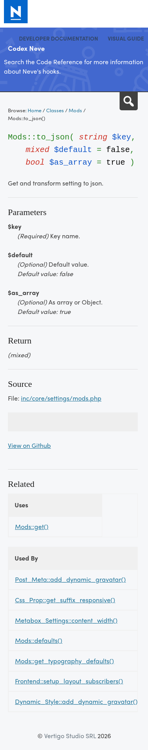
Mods (75, 110)
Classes (55, 110)
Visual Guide (126, 38)
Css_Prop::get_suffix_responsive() (65, 599)
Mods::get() (32, 526)
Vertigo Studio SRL (70, 735)
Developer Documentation (58, 38)
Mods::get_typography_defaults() (64, 660)
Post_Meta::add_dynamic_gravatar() (70, 579)
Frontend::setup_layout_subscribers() (69, 680)
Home (34, 110)
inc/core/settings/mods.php (61, 398)
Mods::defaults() (38, 640)
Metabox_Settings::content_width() (66, 620)
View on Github (29, 445)
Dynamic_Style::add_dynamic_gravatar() (76, 701)
